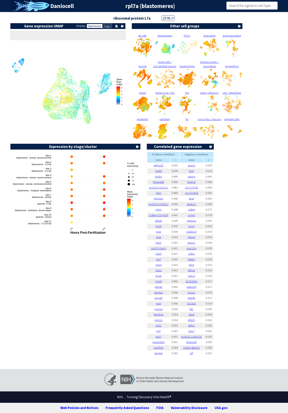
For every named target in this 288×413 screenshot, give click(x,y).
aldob (158, 220)
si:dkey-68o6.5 (191, 347)
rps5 (158, 303)
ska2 (191, 198)
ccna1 (191, 215)
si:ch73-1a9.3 (158, 248)
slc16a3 (191, 303)
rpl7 (158, 331)
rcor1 (191, 226)
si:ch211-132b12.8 (191, 336)
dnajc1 (191, 242)
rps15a (158, 320)
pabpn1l (191, 287)
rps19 (158, 226)
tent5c (191, 259)
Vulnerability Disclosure (189, 408)
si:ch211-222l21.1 (158, 204)
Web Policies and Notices (79, 408)
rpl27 (158, 336)
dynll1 (158, 171)
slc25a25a (191, 281)
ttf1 (191, 309)
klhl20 (191, 320)
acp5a (191, 165)
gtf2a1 (191, 270)
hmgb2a (158, 314)
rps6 (158, 231)
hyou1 (191, 292)
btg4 (191, 265)
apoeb (158, 298)
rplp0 (159, 265)
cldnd (191, 209)
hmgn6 (158, 353)
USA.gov (221, 408)
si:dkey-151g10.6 (158, 215)
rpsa (158, 237)
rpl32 (158, 242)
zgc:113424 (191, 193)
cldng (191, 253)
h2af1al (191, 182)
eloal (191, 314)
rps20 (158, 281)
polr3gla (158, 347)
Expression (94, 26)
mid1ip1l (191, 231)
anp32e (158, 292)
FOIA (160, 408)
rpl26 (158, 253)
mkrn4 (191, 237)
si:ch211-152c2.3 (158, 187)
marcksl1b (159, 342)
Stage (107, 26)
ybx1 (158, 193)
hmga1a (158, 198)
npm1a (159, 309)
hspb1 (158, 176)
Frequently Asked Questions (127, 408)
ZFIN (168, 18)
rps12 (158, 270)
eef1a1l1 (158, 165)
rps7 (158, 259)
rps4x (158, 276)
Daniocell (62, 6)
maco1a (191, 248)
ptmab (158, 287)
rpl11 (158, 325)
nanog (191, 176)
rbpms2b (191, 342)
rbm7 (191, 331)
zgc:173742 (191, 187)
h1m (191, 171)
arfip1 (191, 325)
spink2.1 (191, 204)
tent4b (191, 298)
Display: (81, 26)
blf (191, 353)
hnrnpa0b (158, 182)
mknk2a (191, 220)
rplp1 (159, 209)
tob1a (191, 276)
